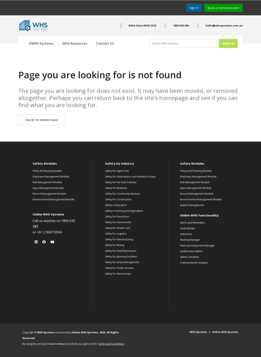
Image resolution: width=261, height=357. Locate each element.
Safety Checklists (189, 257)
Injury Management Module (48, 188)
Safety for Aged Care (117, 171)
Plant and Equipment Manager (197, 245)
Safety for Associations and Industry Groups (130, 176)
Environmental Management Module (53, 199)
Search (228, 43)
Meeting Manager (190, 240)
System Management (192, 205)
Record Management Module (49, 193)
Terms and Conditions (111, 344)
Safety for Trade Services (119, 268)
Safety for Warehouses (118, 273)
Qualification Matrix (191, 251)
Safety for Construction (118, 199)
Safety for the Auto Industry (120, 182)
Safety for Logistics (116, 233)
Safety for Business (116, 188)
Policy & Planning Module (47, 171)
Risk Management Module (47, 182)
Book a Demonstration (223, 8)
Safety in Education (116, 205)
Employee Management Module (51, 176)
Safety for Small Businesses (120, 251)
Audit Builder (187, 228)
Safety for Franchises (117, 216)
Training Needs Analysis (194, 262)
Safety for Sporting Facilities (121, 256)
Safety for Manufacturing (119, 239)
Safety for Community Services (122, 193)
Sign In (194, 8)
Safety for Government (118, 222)
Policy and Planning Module (196, 171)
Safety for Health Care (117, 228)
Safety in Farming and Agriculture (124, 211)
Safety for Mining (114, 245)
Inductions (186, 234)
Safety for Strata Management (122, 262)
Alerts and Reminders (192, 222)
